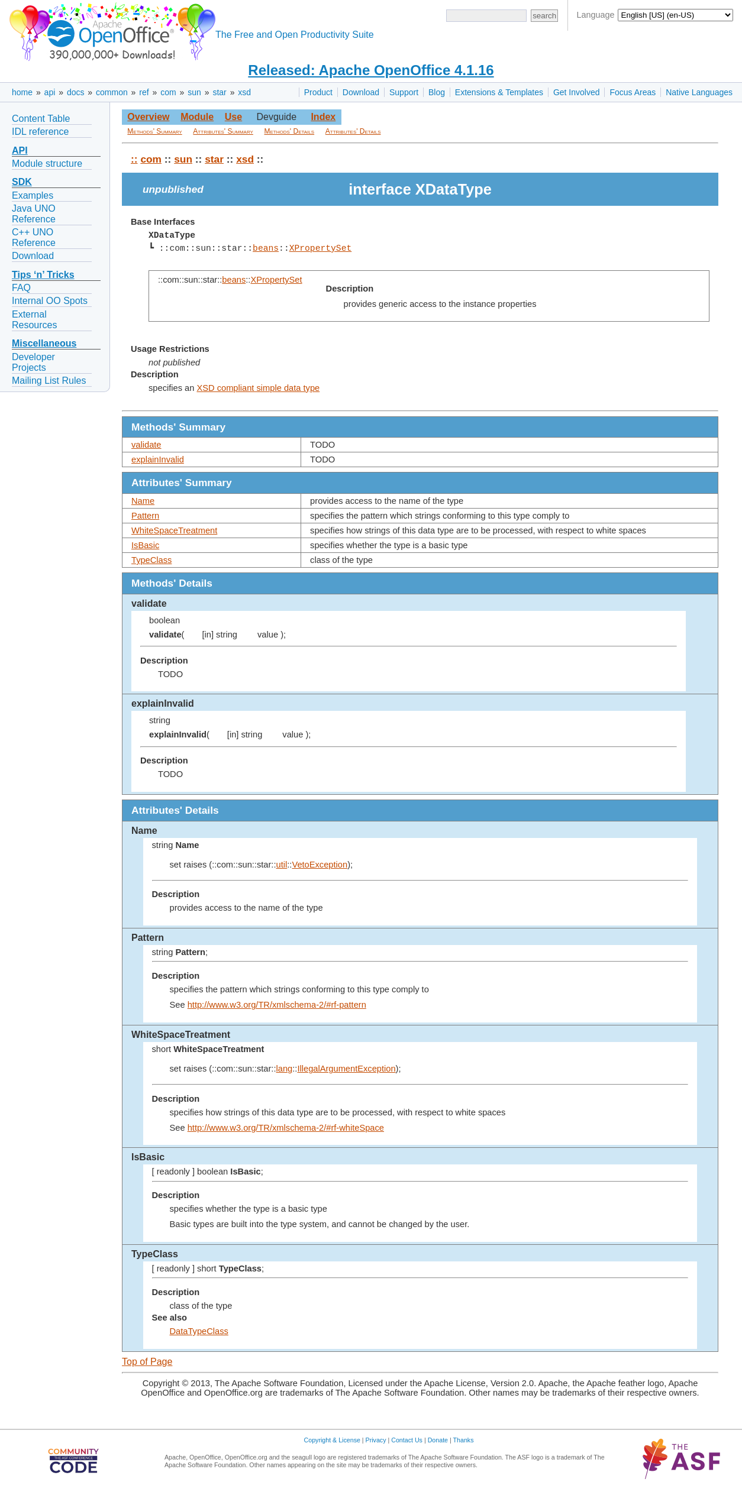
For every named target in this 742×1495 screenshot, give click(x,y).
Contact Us (406, 1440)
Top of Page (147, 1362)
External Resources (34, 319)
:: (134, 159)
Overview (148, 117)
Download (361, 92)
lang (284, 1068)
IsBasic (145, 545)
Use (233, 117)
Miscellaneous (44, 343)
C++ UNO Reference (34, 237)
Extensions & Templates (499, 92)
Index (323, 117)
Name (142, 501)
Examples (32, 195)
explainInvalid (157, 459)
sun (194, 92)
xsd (244, 92)
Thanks (463, 1440)
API (20, 150)
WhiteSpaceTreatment (174, 530)
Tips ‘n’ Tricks (43, 275)
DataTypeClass (199, 1331)
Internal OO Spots (50, 301)
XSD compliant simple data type (258, 388)
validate (146, 444)
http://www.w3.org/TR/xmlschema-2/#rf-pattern (277, 1004)
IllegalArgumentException (346, 1068)
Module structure (47, 163)
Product (318, 92)
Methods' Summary (154, 131)
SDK (22, 182)
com (168, 92)
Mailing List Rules (49, 381)
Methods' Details (289, 131)
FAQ (21, 288)
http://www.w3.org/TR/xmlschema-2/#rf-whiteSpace (286, 1127)
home (22, 92)
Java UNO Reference (34, 213)
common (112, 92)
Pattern (145, 515)
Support (403, 92)
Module (197, 117)
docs (76, 92)
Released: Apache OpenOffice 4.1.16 (370, 70)
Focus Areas (632, 92)
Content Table (41, 119)
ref (144, 92)
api (50, 92)
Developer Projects (33, 362)
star (219, 92)
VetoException (319, 864)
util (282, 864)
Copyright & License (332, 1440)
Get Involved (576, 92)
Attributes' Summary (223, 131)
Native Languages (699, 92)
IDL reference (40, 132)
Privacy (376, 1440)
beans (266, 248)
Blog (436, 92)
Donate (438, 1440)
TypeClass (151, 560)
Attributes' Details (353, 131)
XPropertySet (320, 248)
